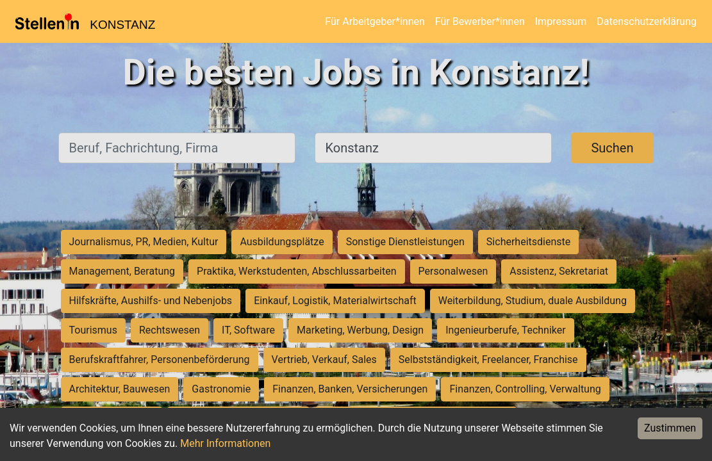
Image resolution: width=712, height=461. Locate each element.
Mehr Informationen (225, 443)
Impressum (561, 21)
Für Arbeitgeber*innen (374, 21)
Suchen (612, 148)
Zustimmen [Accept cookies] (670, 428)
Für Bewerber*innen (480, 21)
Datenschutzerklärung (647, 21)
